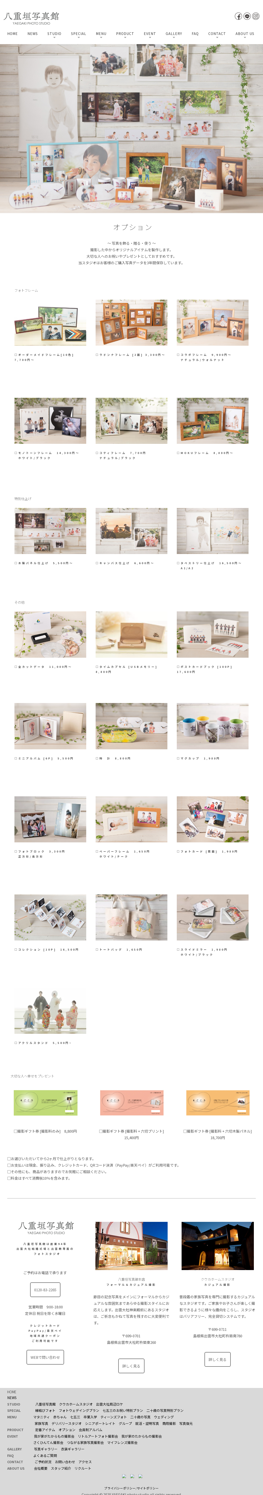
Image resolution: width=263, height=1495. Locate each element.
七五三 (75, 1416)
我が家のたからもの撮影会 (141, 1435)
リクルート (82, 1467)
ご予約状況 (43, 1461)
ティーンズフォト (113, 1416)
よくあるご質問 (45, 1454)
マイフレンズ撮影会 (122, 1441)
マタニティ (41, 1416)
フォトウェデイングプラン (79, 1409)
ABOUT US (245, 33)
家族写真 (41, 1422)
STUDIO (54, 33)
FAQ (195, 33)
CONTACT (217, 33)
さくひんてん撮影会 (48, 1441)
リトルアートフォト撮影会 (98, 1435)
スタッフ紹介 (61, 1467)
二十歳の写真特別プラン (165, 1409)
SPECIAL (78, 33)
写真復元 (186, 1422)
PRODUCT (125, 33)
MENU (101, 33)
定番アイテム (45, 1429)
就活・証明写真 (147, 1422)
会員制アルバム (90, 1429)
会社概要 (40, 1467)
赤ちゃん (60, 1416)
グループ (125, 1422)
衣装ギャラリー (73, 1448)
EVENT (150, 33)
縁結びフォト (45, 1409)
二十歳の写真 (140, 1416)
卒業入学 (90, 1416)
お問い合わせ (65, 1461)
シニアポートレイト (100, 1422)
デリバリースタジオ (67, 1422)
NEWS (32, 33)
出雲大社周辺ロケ (109, 1403)
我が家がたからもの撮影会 (54, 1435)
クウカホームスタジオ (76, 1403)
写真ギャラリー (46, 1448)
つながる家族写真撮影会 (85, 1441)
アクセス (85, 1461)
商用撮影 (169, 1422)
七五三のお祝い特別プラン (123, 1409)
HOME (12, 33)
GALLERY (174, 33)
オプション (67, 1429)
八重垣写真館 (45, 1403)
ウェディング (164, 1416)
